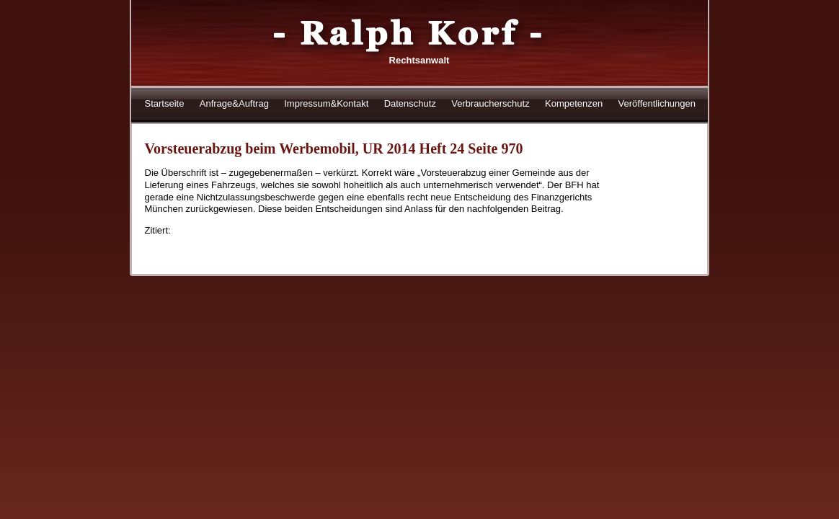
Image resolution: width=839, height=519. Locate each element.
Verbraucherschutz (490, 103)
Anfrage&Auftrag (234, 103)
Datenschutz (410, 103)
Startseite (165, 103)
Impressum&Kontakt (326, 103)
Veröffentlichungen (657, 103)
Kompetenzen (574, 103)
